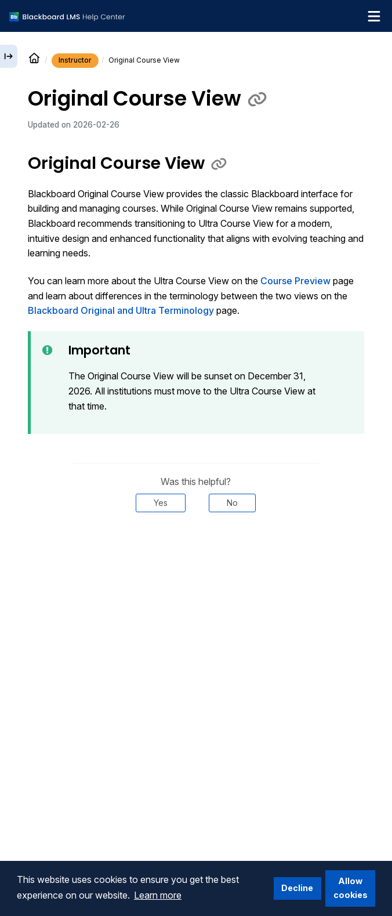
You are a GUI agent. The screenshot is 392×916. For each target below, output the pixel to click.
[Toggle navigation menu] (374, 16)
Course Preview (295, 281)
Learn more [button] (158, 895)
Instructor (75, 60)
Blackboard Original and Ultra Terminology (121, 310)
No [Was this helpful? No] (232, 503)
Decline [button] (297, 888)
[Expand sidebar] (8, 56)
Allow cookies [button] (350, 888)
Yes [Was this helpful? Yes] (161, 503)
